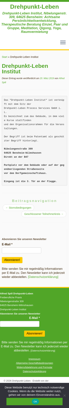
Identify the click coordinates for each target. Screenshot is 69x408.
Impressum (34, 359)
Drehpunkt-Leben (34, 6)
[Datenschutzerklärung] (43, 276)
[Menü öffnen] (63, 42)
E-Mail (7, 244)
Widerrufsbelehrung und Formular (34, 367)
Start (4, 56)
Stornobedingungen (18, 207)
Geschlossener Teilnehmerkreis (43, 213)
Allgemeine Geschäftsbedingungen (34, 363)
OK (35, 401)
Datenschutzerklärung (34, 371)
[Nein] (64, 395)
